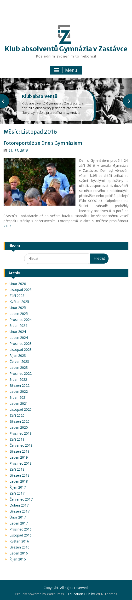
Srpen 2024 (18, 325)
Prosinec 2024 (21, 319)
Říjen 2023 (18, 355)
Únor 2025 (18, 307)
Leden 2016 (19, 553)
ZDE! (7, 226)
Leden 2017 (19, 523)
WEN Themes (106, 594)
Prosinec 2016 (21, 529)
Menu (65, 70)
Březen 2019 (19, 451)
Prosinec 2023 (21, 343)
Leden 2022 (19, 391)
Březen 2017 (19, 511)
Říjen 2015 (18, 559)
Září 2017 (17, 493)
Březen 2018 (19, 475)
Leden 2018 (19, 481)
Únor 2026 (18, 283)
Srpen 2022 (18, 379)
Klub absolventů (39, 96)
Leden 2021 (19, 403)
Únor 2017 (18, 517)
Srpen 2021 (18, 397)
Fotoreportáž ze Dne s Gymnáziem (43, 143)
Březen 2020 (19, 421)
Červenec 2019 (21, 445)
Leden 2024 (19, 337)
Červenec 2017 (21, 499)
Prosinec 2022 (21, 373)
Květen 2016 (19, 541)
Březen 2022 (19, 385)
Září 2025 (17, 295)
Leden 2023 (19, 367)
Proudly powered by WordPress (39, 594)
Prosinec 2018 (21, 463)
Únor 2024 (18, 331)
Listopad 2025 (21, 289)
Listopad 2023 (21, 349)
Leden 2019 (19, 457)
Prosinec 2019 (21, 433)
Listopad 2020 (21, 409)
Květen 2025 (19, 301)
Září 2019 (17, 439)
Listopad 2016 (21, 535)
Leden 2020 (19, 427)
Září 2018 (17, 469)
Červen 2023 (19, 361)
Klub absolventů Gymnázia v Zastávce (66, 49)
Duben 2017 (19, 505)
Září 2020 (17, 415)
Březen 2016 (19, 547)
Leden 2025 (19, 313)
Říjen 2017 (18, 487)
